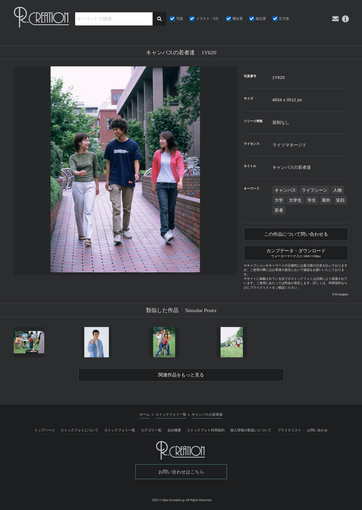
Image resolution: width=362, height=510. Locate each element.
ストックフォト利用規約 (206, 430)
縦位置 (261, 19)
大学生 (295, 200)
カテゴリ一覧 (151, 430)
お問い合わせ (317, 430)
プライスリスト (289, 430)
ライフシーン (314, 190)
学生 (311, 200)
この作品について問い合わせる (296, 234)
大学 (279, 200)
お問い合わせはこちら (181, 471)
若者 (279, 210)
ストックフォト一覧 (119, 430)
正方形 (284, 19)
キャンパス (285, 190)
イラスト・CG (207, 19)
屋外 (326, 200)
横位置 (238, 19)
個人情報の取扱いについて (250, 430)
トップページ (44, 430)
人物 (337, 190)
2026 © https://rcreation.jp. (168, 500)
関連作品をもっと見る (181, 375)
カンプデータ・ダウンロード (296, 252)
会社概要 (174, 430)
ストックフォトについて (79, 430)
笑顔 (340, 200)
